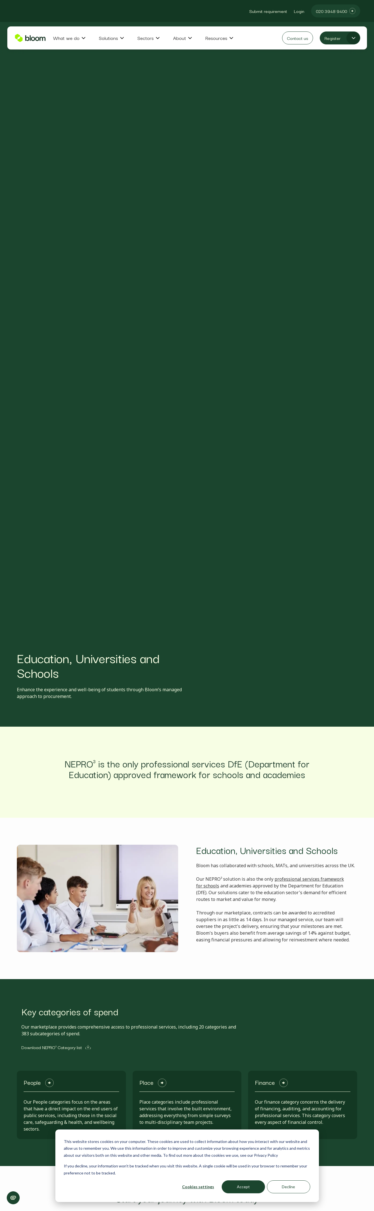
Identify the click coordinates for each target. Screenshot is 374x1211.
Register (333, 38)
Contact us (297, 38)
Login (299, 11)
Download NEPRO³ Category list (56, 1047)
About (179, 38)
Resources (216, 38)
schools (211, 886)
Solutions (108, 38)
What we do (66, 38)
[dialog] (187, 1165)
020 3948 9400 (331, 11)
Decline (288, 1186)
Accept (243, 1186)
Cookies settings (198, 1186)
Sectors (145, 38)
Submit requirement (268, 11)
